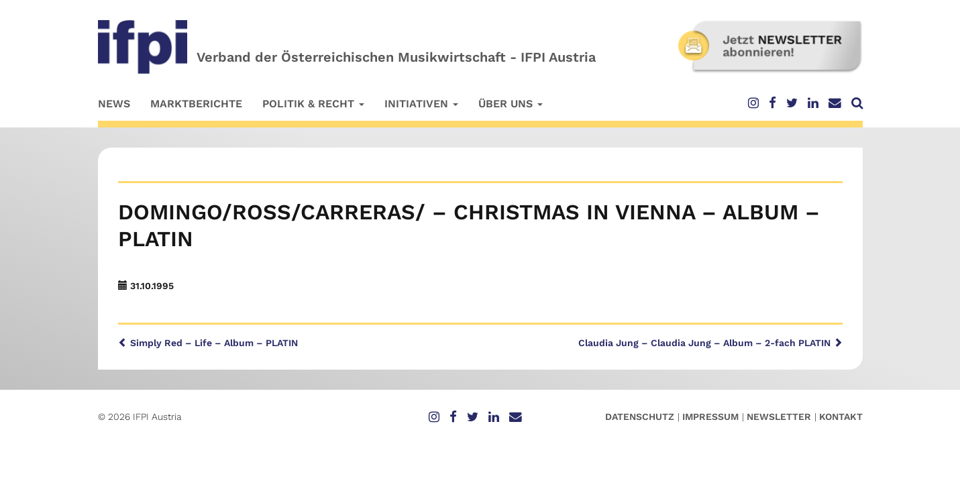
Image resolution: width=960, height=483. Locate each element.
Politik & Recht (313, 103)
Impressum (710, 416)
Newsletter (779, 416)
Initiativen (421, 103)
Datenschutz (639, 416)
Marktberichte (196, 103)
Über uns (510, 103)
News (114, 103)
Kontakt (841, 416)
